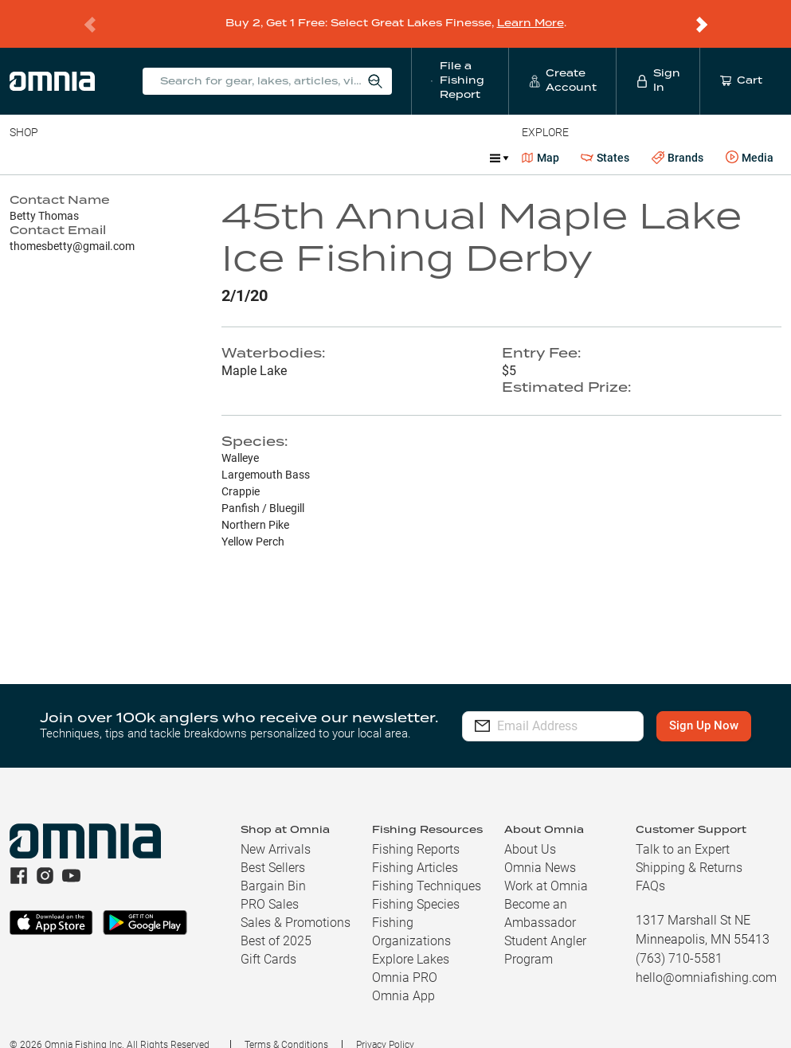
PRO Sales (270, 883)
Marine (390, 137)
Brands (677, 137)
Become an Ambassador (540, 892)
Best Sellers (273, 846)
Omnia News (540, 846)
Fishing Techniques (426, 865)
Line (72, 137)
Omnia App (403, 975)
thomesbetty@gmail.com (72, 225)
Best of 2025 (276, 920)
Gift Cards (268, 938)
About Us (530, 828)
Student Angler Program (545, 929)
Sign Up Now (707, 705)
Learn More (530, 13)
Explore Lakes (410, 938)
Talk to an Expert (683, 828)
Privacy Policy (385, 1024)
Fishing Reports (416, 828)
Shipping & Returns (689, 846)
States (605, 137)
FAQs (650, 865)
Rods (122, 137)
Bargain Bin (273, 865)
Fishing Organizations (411, 911)
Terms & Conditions (286, 1024)
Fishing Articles (415, 846)
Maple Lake (254, 350)
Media (749, 137)
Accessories (316, 137)
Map (540, 137)
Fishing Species (416, 883)
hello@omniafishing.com (706, 956)
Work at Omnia (546, 865)
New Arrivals (276, 828)
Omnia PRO (404, 956)
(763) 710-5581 (679, 937)
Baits (23, 137)
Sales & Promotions (295, 901)
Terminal (237, 137)
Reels (174, 137)
